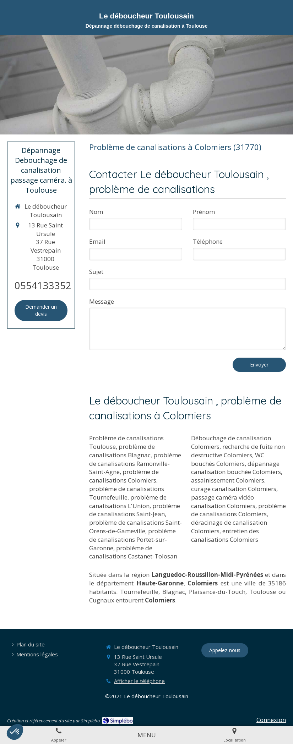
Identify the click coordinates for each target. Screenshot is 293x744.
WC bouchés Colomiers (227, 459)
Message (101, 301)
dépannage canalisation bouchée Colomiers (236, 467)
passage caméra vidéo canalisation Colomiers (223, 501)
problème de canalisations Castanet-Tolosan (133, 552)
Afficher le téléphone (139, 680)
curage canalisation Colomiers (233, 489)
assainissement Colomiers (227, 480)
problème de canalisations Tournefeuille (126, 493)
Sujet (96, 272)
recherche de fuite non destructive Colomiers (238, 450)
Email (97, 241)
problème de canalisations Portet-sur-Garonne (132, 539)
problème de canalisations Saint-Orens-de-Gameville (135, 526)
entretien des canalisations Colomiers (225, 535)
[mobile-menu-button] (147, 735)
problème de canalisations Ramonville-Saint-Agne (135, 463)
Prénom (204, 212)
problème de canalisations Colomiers (124, 476)
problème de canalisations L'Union (128, 501)
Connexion (271, 720)
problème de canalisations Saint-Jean (134, 510)
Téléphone (208, 241)
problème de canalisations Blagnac (122, 450)
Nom (96, 212)
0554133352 (43, 285)
